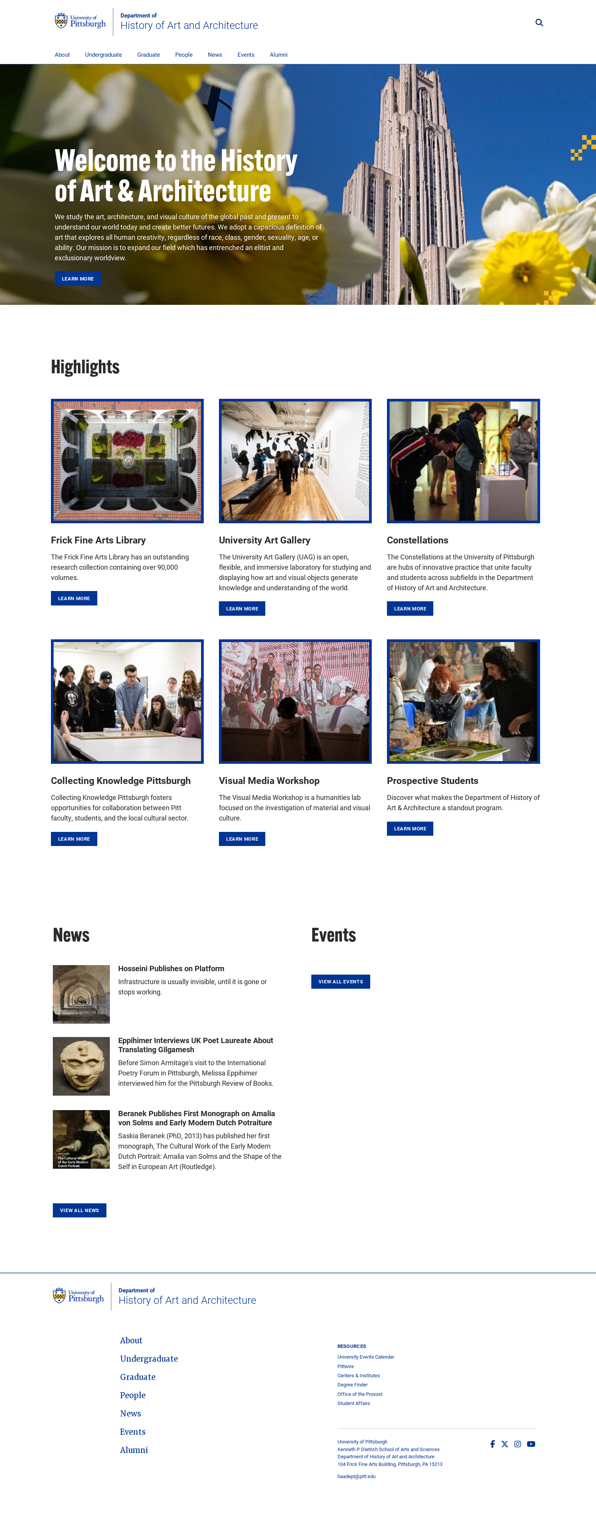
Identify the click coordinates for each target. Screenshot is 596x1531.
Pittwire (346, 1366)
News (215, 54)
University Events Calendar (366, 1357)
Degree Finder (353, 1384)
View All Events (341, 981)
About (62, 54)
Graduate (148, 54)
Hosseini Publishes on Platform (171, 968)
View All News (79, 1210)
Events (246, 54)
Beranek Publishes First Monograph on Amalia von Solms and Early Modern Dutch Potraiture (196, 1117)
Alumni (279, 54)
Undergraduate (103, 54)
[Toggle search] (539, 23)
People (184, 54)
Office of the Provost (360, 1394)
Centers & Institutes (359, 1375)
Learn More (78, 279)
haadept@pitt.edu (357, 1476)
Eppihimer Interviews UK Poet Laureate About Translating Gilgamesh (195, 1044)
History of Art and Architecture (189, 21)
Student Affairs (354, 1403)
